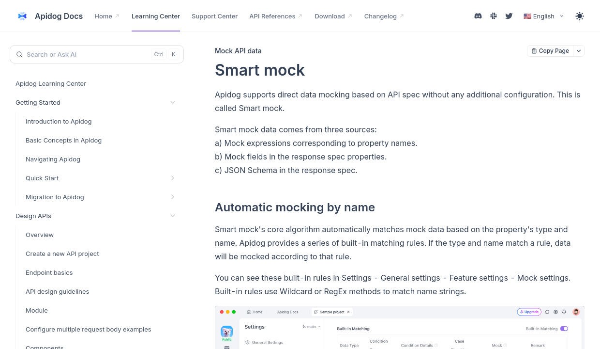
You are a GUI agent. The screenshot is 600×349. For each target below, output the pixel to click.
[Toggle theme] (579, 16)
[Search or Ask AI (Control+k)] (97, 54)
